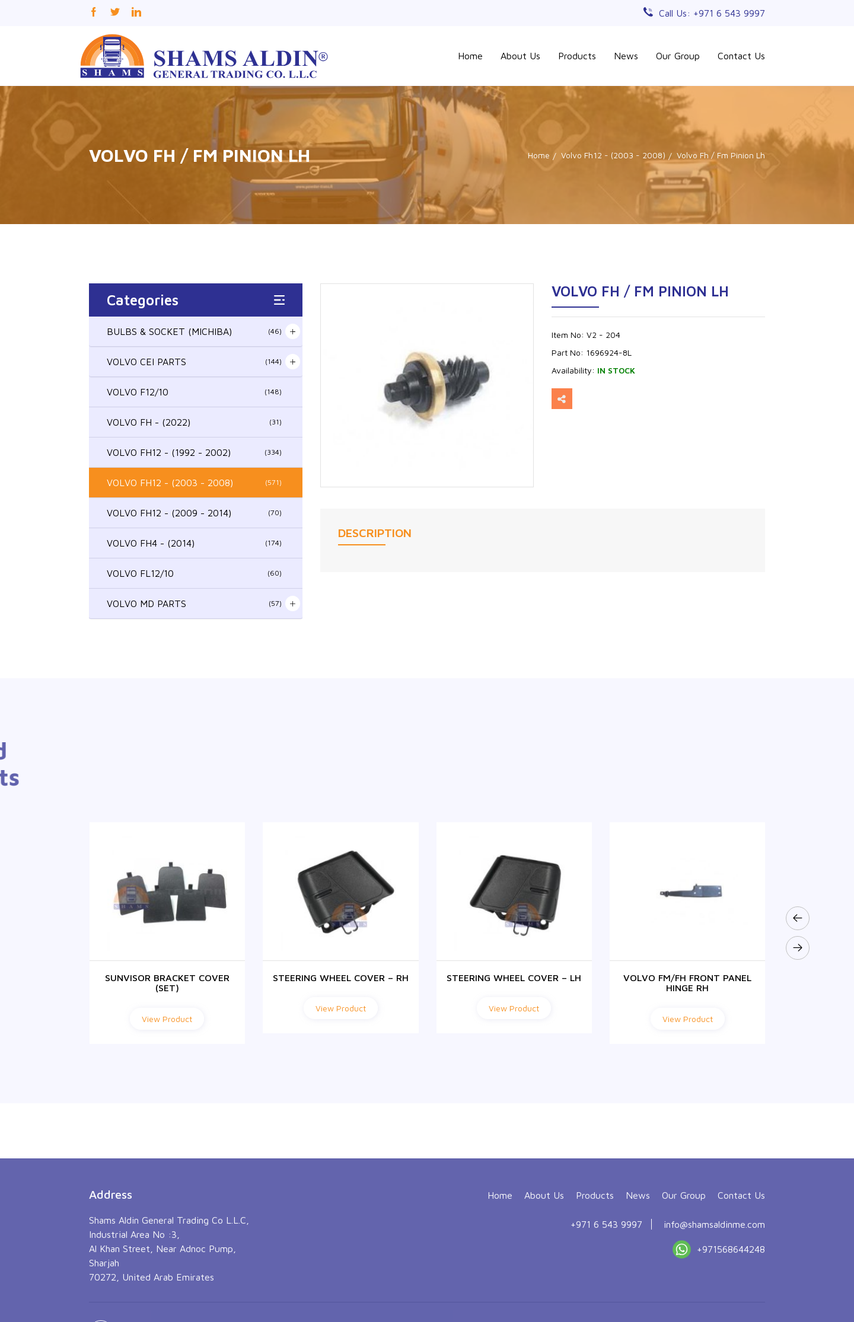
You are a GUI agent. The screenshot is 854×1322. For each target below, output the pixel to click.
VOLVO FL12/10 (194, 573)
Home (470, 55)
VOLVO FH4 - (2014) (194, 543)
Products (577, 55)
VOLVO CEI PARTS (194, 362)
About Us (520, 55)
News (626, 55)
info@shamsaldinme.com (714, 1298)
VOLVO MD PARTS (194, 603)
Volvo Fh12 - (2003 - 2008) (613, 155)
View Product (167, 1019)
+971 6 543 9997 (606, 1298)
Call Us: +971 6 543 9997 (712, 13)
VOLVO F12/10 (194, 392)
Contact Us (741, 55)
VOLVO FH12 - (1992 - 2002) (194, 452)
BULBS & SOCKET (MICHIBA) (194, 331)
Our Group (678, 55)
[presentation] (798, 918)
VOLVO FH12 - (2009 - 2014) (194, 513)
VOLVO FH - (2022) (194, 422)
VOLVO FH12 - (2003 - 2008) (194, 482)
